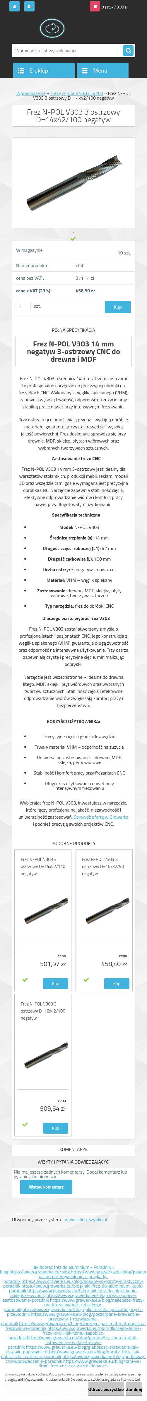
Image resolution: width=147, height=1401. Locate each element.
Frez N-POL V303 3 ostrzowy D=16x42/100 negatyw (43, 1011)
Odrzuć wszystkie (106, 1389)
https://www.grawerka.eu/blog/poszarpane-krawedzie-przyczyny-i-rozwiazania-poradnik (70, 1318)
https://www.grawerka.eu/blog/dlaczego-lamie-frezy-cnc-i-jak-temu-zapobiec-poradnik (75, 1333)
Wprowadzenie (31, 93)
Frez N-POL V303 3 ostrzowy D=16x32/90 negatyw (103, 866)
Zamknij (134, 1389)
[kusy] (23, 306)
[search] (128, 50)
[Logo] (52, 28)
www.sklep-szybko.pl (86, 1219)
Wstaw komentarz (46, 1187)
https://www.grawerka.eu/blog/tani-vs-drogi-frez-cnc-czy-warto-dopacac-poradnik (73, 1366)
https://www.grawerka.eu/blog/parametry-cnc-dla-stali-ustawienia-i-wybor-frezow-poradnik (73, 1342)
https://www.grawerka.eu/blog (39, 1271)
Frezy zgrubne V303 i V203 (76, 93)
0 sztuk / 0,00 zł (115, 7)
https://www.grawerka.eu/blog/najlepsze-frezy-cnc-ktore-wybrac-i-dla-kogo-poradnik (74, 1304)
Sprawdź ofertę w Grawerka (101, 816)
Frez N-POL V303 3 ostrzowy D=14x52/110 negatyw (43, 866)
